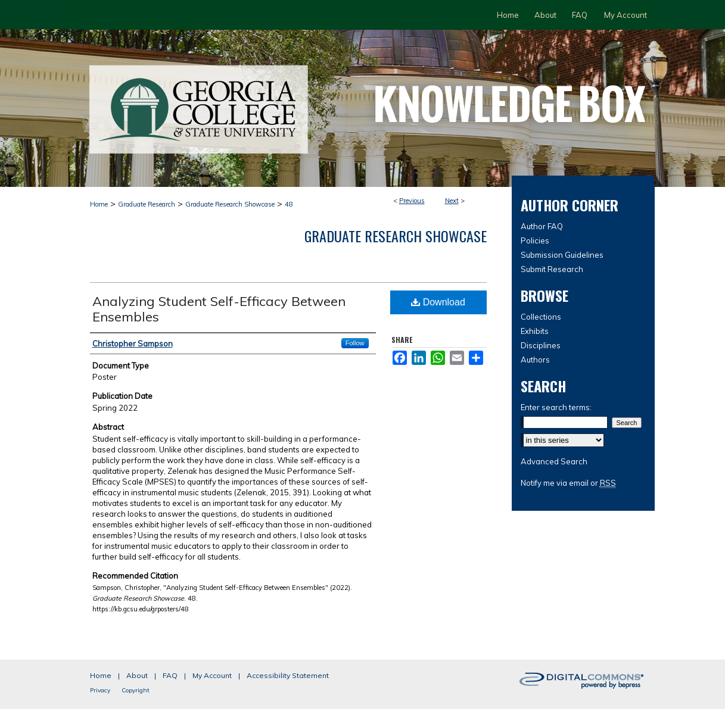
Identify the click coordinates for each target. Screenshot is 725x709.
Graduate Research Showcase (230, 204)
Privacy (100, 690)
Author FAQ (542, 226)
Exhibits (535, 331)
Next (452, 200)
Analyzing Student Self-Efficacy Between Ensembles (219, 309)
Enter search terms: (556, 407)
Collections (541, 316)
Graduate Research (146, 204)
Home (99, 204)
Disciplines (541, 345)
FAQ (170, 675)
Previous (412, 200)
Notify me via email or (568, 483)
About (137, 675)
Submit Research (552, 269)
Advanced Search (554, 461)
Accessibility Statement (288, 675)
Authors (535, 359)
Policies (535, 240)
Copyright (136, 690)
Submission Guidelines (562, 255)
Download (438, 302)
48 (289, 204)
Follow (355, 342)
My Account (212, 675)
